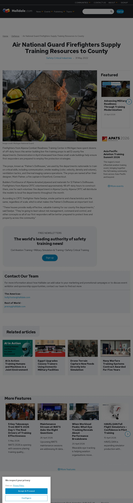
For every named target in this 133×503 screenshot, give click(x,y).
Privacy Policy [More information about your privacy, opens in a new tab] (18, 496)
